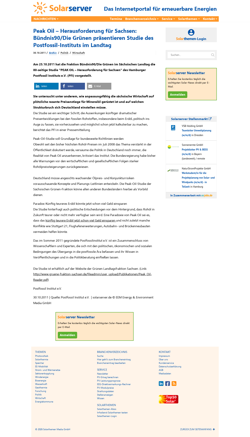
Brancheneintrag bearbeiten (111, 363)
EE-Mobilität (41, 366)
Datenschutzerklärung (170, 366)
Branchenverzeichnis (140, 19)
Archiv (53, 53)
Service (167, 19)
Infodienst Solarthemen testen (112, 412)
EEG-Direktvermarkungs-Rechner (114, 384)
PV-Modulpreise (105, 387)
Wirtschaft (78, 53)
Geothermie (41, 387)
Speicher (39, 363)
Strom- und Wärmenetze (47, 370)
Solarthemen (187, 19)
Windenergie (41, 377)
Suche (100, 356)
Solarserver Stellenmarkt (191, 119)
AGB (161, 370)
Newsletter (102, 373)
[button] (46, 86)
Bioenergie (40, 380)
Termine (116, 19)
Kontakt (209, 19)
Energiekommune (44, 401)
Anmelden (67, 335)
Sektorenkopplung (44, 373)
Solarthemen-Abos (106, 409)
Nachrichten (45, 19)
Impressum (164, 356)
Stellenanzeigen (105, 394)
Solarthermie (41, 359)
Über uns (163, 359)
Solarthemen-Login (107, 416)
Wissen (100, 398)
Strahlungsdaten (105, 391)
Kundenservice (166, 363)
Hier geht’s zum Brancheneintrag (114, 359)
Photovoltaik (41, 356)
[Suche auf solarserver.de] (213, 55)
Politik (64, 53)
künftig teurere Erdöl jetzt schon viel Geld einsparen (81, 221)
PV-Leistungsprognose (108, 380)
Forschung (40, 391)
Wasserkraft (41, 384)
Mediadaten (165, 373)
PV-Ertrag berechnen (107, 377)
